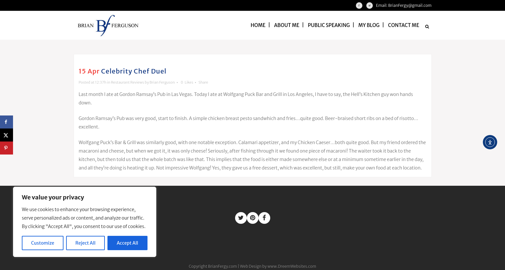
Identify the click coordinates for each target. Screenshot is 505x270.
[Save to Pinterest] (6, 148)
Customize (42, 243)
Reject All (86, 243)
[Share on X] (6, 135)
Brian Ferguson (162, 82)
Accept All (127, 243)
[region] (84, 222)
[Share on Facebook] (6, 121)
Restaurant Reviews (127, 82)
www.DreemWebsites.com (291, 266)
